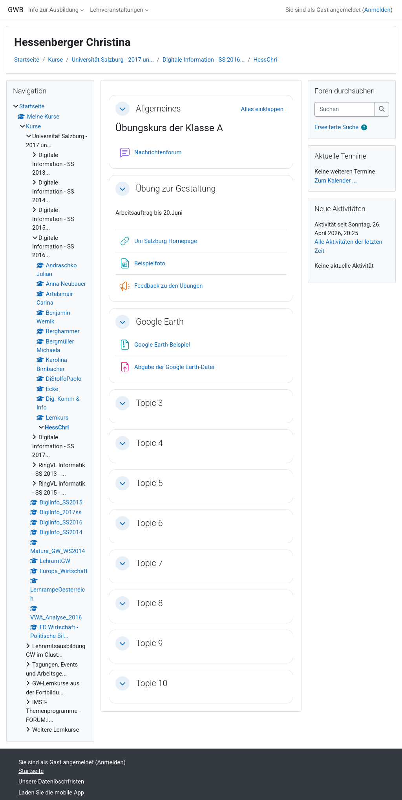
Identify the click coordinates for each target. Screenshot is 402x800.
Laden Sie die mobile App (51, 792)
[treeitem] (50, 418)
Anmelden (377, 9)
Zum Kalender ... (335, 180)
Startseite (26, 59)
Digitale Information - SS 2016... (204, 59)
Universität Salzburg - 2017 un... (113, 59)
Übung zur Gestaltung (176, 189)
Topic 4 (149, 443)
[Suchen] (344, 109)
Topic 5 (149, 483)
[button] (122, 109)
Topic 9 (149, 643)
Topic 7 (149, 563)
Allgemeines (158, 108)
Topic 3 (149, 403)
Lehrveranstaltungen (116, 9)
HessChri (265, 59)
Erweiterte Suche (336, 127)
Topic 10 (151, 683)
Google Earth (160, 322)
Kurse (55, 59)
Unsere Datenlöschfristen (51, 781)
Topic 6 (149, 523)
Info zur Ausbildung (53, 9)
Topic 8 (149, 603)
